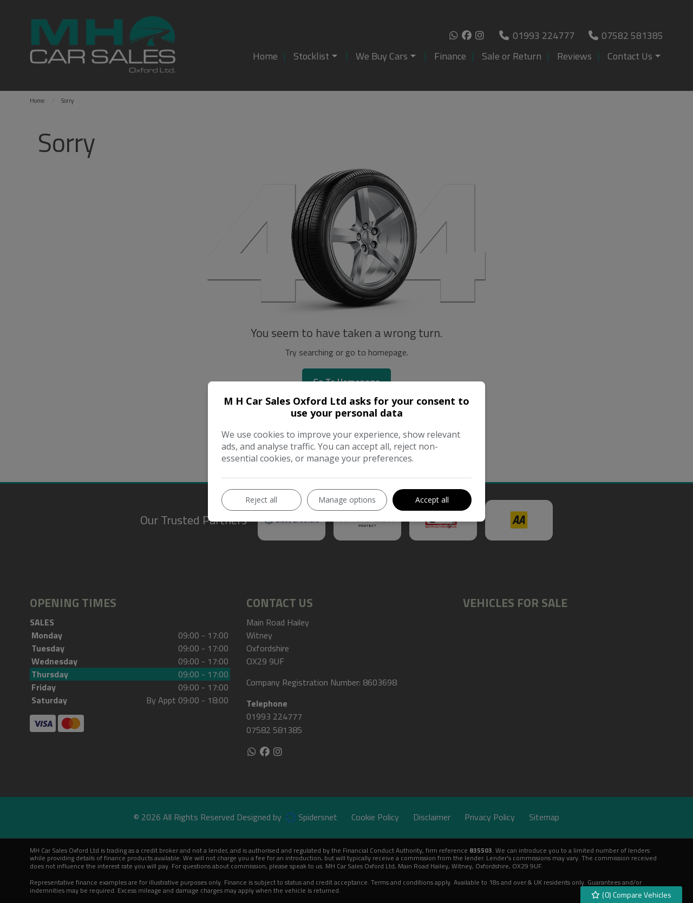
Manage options (347, 500)
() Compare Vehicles (631, 894)
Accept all (432, 500)
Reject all (261, 500)
